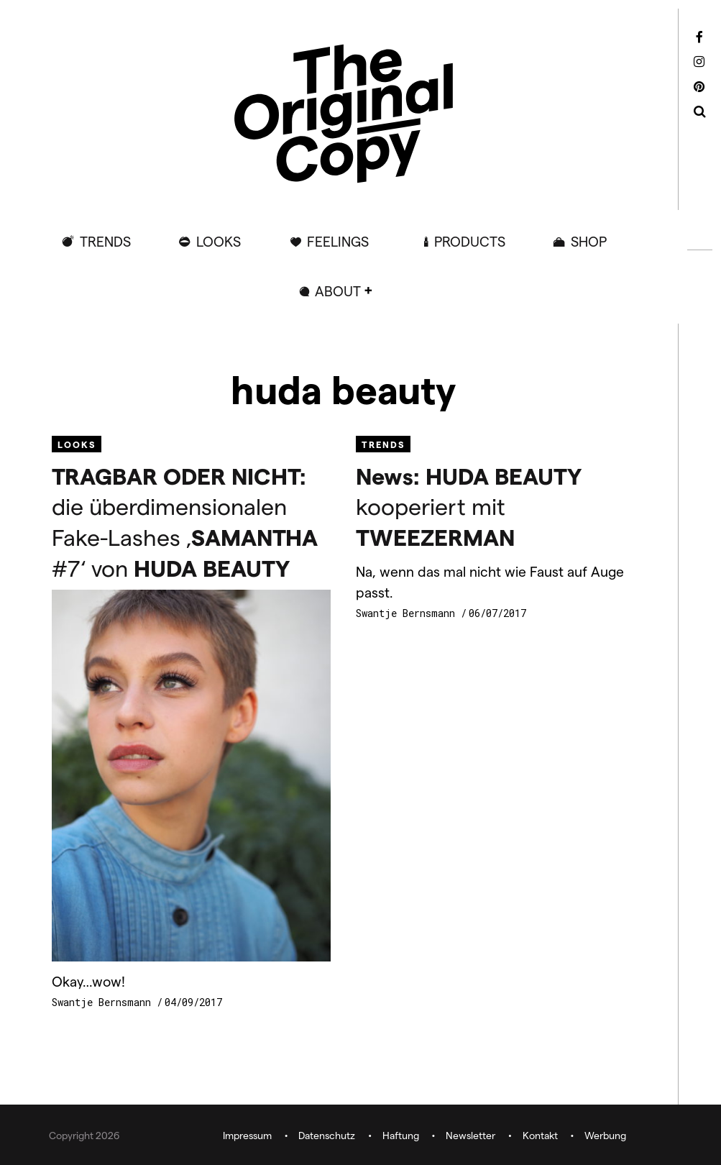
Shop (589, 241)
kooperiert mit (469, 506)
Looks (218, 241)
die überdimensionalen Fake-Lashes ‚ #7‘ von (185, 521)
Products (469, 241)
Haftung (400, 1135)
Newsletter (470, 1135)
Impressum (247, 1135)
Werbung (605, 1135)
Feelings (338, 241)
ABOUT (338, 291)
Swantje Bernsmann (104, 1002)
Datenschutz (326, 1135)
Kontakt (540, 1135)
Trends (105, 241)
